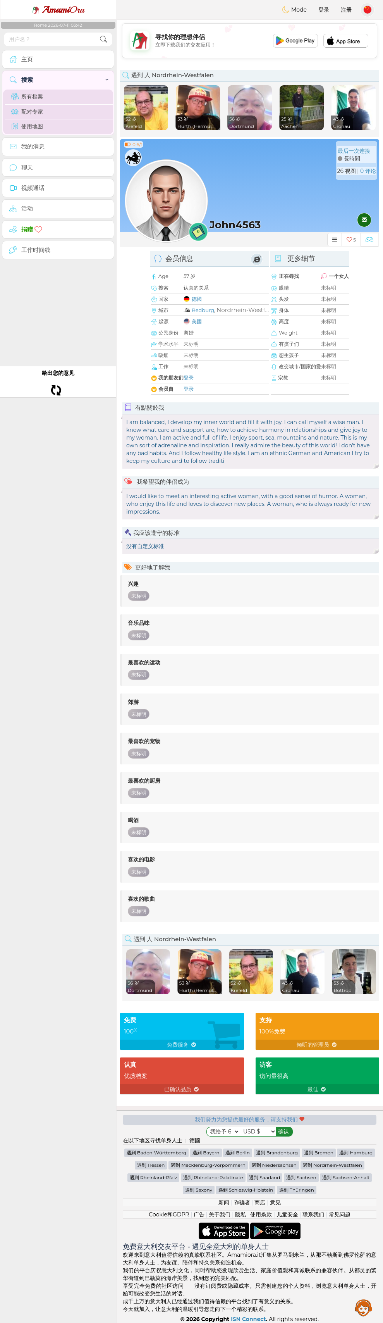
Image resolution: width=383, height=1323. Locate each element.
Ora (58, 10)
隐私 (240, 1214)
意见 (275, 1202)
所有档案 (27, 96)
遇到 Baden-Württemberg (157, 1153)
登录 (323, 9)
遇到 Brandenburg (277, 1153)
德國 (197, 299)
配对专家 (27, 112)
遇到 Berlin (237, 1153)
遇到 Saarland (264, 1177)
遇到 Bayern (205, 1153)
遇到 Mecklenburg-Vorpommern (208, 1165)
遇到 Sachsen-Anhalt (345, 1177)
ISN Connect (248, 1319)
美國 (197, 321)
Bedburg (203, 310)
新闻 (223, 1202)
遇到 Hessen (151, 1165)
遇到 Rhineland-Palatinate (213, 1177)
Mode (294, 10)
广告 (199, 1214)
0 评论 (368, 170)
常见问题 (339, 1214)
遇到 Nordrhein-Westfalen (332, 1165)
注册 (346, 9)
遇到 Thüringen (296, 1190)
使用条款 (261, 1214)
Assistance (364, 1307)
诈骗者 (242, 1202)
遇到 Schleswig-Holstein (245, 1190)
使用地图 (27, 126)
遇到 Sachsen (301, 1177)
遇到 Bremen (318, 1153)
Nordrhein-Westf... (242, 310)
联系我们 (313, 1214)
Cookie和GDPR (169, 1214)
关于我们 (219, 1214)
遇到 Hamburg (356, 1153)
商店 (259, 1202)
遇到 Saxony (198, 1190)
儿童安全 (287, 1214)
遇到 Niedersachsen (274, 1165)
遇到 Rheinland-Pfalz (153, 1177)
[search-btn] (103, 39)
